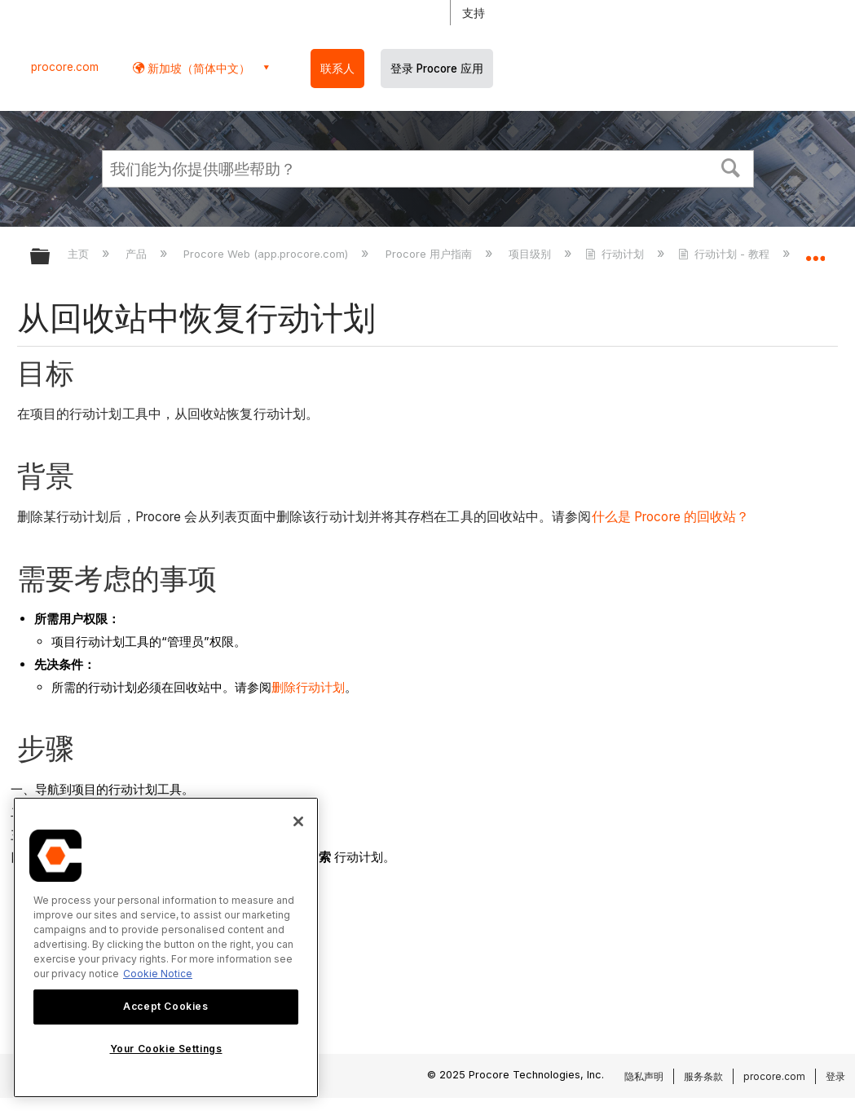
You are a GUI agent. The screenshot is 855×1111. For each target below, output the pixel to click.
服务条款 (703, 1076)
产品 (138, 253)
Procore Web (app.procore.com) (267, 253)
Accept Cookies (165, 1006)
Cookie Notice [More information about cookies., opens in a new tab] (157, 973)
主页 (80, 253)
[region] (166, 947)
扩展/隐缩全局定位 (815, 251)
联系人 (337, 68)
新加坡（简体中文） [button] (197, 68)
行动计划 (616, 253)
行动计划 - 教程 (725, 253)
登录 (835, 1076)
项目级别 (531, 253)
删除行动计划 (308, 687)
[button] (730, 166)
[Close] (298, 821)
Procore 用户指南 (430, 253)
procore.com (65, 66)
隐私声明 (643, 1076)
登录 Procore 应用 (436, 68)
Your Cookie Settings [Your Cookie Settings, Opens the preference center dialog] (166, 1048)
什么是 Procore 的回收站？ (671, 517)
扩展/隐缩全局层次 (50, 257)
